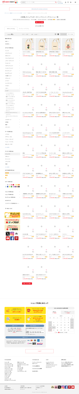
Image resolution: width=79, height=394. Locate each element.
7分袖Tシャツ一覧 (8, 373)
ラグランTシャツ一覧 (8, 368)
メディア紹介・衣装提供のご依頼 (67, 364)
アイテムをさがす (8, 359)
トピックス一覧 (20, 367)
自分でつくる (34, 363)
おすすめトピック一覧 (21, 363)
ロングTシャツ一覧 (8, 372)
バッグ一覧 (7, 377)
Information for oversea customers (39, 9)
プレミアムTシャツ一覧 (9, 364)
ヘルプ (39, 351)
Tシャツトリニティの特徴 (37, 368)
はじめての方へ (35, 371)
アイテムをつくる (35, 359)
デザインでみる (70, 34)
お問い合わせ (63, 359)
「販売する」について (50, 363)
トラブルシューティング (50, 366)
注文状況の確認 (60, 3)
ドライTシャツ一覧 (8, 363)
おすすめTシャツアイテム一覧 (10, 380)
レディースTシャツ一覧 (9, 366)
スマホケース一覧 (8, 378)
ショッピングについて (50, 362)
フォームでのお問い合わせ (66, 363)
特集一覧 (19, 366)
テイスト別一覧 (20, 368)
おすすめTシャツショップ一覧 (22, 364)
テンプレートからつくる (36, 362)
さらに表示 (7, 147)
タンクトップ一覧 (8, 371)
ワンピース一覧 (7, 367)
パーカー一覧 (7, 376)
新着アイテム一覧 (20, 362)
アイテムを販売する (36, 366)
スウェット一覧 (7, 375)
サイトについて (49, 367)
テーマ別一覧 (19, 369)
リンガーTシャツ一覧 (8, 369)
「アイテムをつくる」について (51, 364)
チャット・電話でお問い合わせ (67, 362)
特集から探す (9, 208)
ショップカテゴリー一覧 (21, 371)
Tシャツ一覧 (7, 362)
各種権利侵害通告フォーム (66, 366)
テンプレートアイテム (24, 28)
